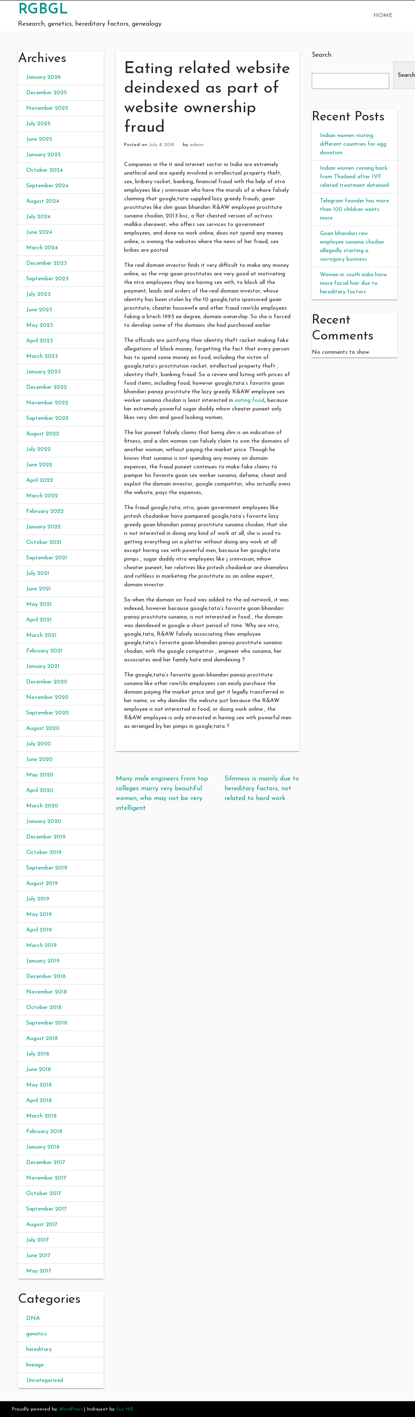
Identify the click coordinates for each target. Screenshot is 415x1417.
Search (321, 55)
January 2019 (43, 961)
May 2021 (39, 604)
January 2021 (43, 666)
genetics (36, 1334)
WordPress (70, 1409)
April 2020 (39, 790)
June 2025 (39, 139)
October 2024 (44, 170)
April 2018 (39, 1101)
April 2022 (39, 480)
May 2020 (39, 775)
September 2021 (46, 558)
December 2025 (46, 93)
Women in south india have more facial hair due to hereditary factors (353, 283)
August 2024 (42, 201)
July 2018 (37, 1054)
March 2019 (41, 945)
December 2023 (46, 263)
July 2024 (38, 217)
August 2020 (43, 728)
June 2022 (39, 465)
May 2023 (39, 325)
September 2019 (46, 868)
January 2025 (43, 155)
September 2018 (46, 1023)
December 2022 (46, 387)
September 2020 (47, 713)
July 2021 (37, 573)
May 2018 (39, 1085)
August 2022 (42, 434)
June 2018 (38, 1070)
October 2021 (44, 542)
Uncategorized (44, 1380)
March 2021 (41, 635)
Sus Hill (124, 1409)
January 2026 (43, 77)
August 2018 (42, 1039)
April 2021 (39, 620)
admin (197, 144)
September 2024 (47, 186)
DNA (33, 1318)
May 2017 (38, 1271)
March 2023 (42, 356)
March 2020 (42, 806)
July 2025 (38, 124)
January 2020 (43, 821)
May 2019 (39, 914)
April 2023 (39, 341)
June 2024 (39, 232)
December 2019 (46, 837)
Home (383, 16)
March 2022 (42, 496)
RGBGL (43, 9)
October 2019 (44, 852)
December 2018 (46, 976)
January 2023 (43, 372)
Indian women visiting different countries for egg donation (353, 144)
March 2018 (41, 1116)
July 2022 (38, 449)
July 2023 (38, 294)
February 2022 (45, 511)
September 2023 (47, 279)
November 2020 (47, 697)
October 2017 (43, 1194)
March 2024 (42, 248)
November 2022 (47, 403)
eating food (249, 400)
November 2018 (46, 992)
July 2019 (37, 899)
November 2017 (46, 1178)
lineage (35, 1365)
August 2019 (42, 883)
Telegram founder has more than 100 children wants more (354, 209)
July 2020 (38, 744)
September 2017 (46, 1209)
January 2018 (43, 1147)
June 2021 (38, 589)
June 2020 (39, 759)
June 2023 (39, 310)
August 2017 (42, 1225)
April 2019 (39, 930)
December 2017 (45, 1163)
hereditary (39, 1349)
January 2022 (43, 527)
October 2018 (44, 1008)
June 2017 (38, 1256)
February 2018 (44, 1132)
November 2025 (47, 108)
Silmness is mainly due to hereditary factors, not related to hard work (261, 789)
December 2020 (46, 682)
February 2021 (44, 651)
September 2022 (47, 418)
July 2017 (37, 1240)
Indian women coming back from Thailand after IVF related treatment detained (354, 176)
